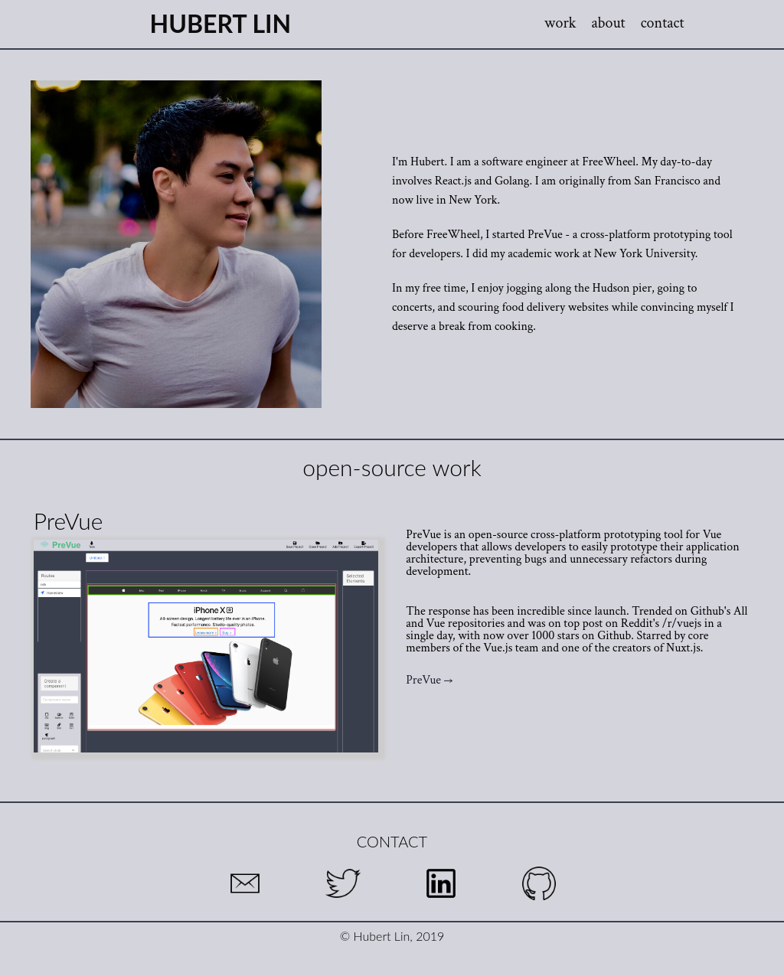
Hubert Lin (221, 23)
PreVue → (429, 680)
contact (662, 23)
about (609, 23)
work (560, 23)
